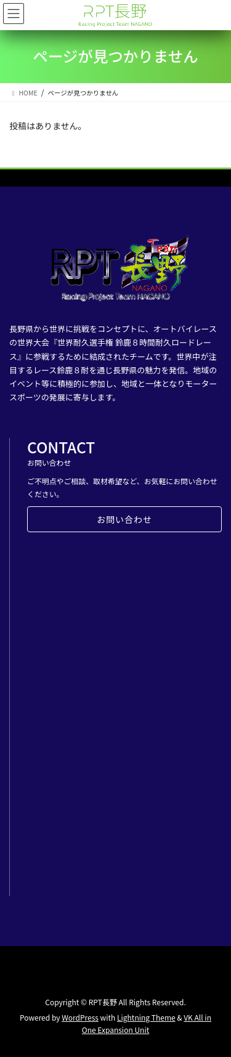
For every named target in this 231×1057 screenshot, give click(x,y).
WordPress (80, 1017)
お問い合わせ (124, 519)
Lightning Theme (146, 1017)
